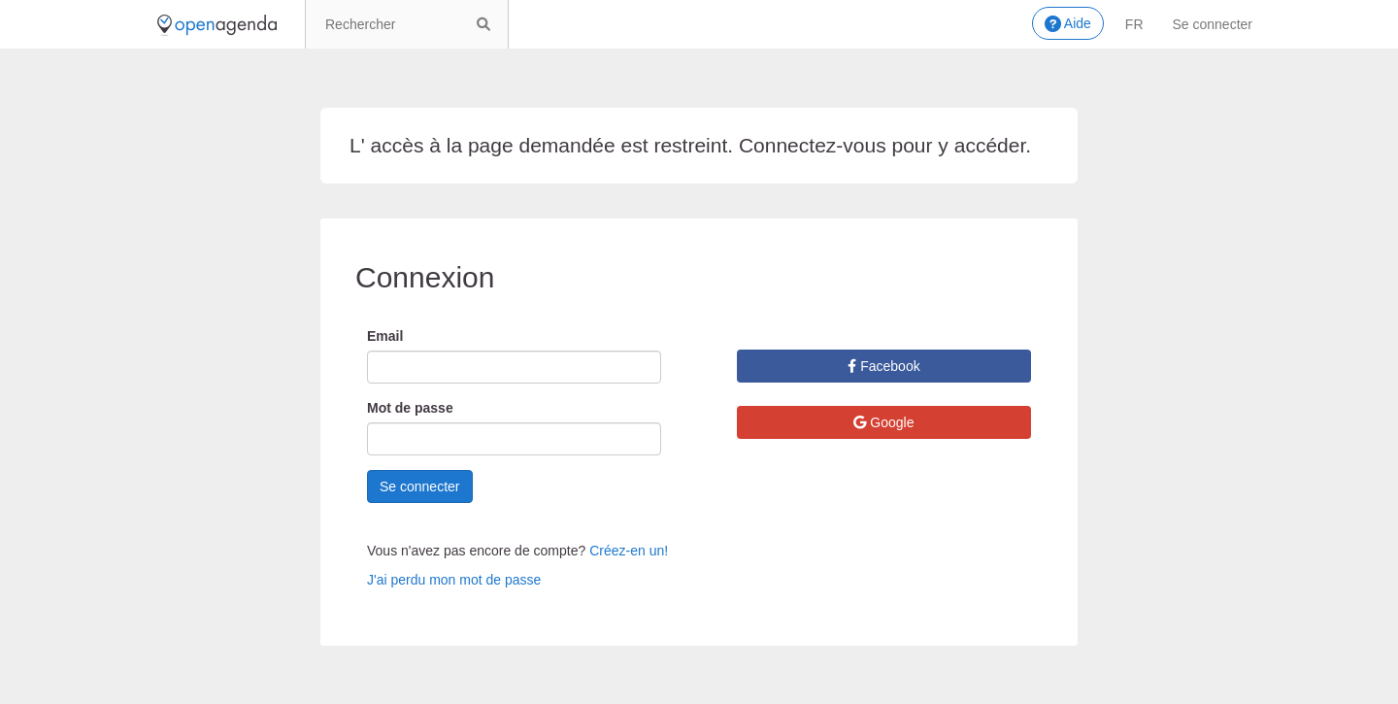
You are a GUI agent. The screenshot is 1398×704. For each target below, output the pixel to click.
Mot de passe (410, 408)
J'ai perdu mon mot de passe (454, 579)
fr (1134, 24)
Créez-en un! (628, 550)
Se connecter (1213, 24)
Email (385, 336)
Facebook (883, 366)
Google (883, 422)
